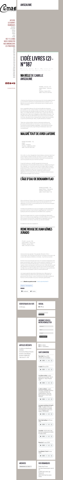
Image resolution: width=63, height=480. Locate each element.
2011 (14, 66)
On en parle (12, 28)
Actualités (13, 27)
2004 (14, 77)
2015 (14, 59)
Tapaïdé (13, 32)
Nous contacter (9, 41)
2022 (14, 48)
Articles (13, 30)
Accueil (12, 20)
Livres (14, 35)
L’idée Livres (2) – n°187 (36, 61)
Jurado (33, 70)
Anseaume (46, 68)
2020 (14, 51)
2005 (14, 75)
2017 (14, 56)
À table (13, 37)
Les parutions (10, 46)
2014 (14, 61)
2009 (14, 69)
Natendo (32, 68)
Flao (27, 70)
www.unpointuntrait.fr (42, 281)
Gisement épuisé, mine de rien (46, 469)
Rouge (49, 70)
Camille (22, 70)
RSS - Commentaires (44, 346)
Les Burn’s (11, 22)
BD (49, 68)
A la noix (46, 466)
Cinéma (13, 33)
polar (40, 70)
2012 (14, 64)
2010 (14, 67)
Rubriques (11, 25)
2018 (14, 54)
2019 (14, 53)
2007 (14, 72)
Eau (25, 70)
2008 (14, 71)
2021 (14, 49)
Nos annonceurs (9, 43)
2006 (14, 74)
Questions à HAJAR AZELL (24, 355)
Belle (52, 68)
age (42, 68)
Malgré (36, 70)
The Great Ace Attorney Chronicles (26, 352)
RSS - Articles (42, 345)
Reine (42, 70)
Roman (45, 70)
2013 (14, 62)
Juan (30, 70)
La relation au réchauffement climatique (25, 349)
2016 (14, 58)
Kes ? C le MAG (10, 39)
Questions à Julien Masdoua (25, 353)
